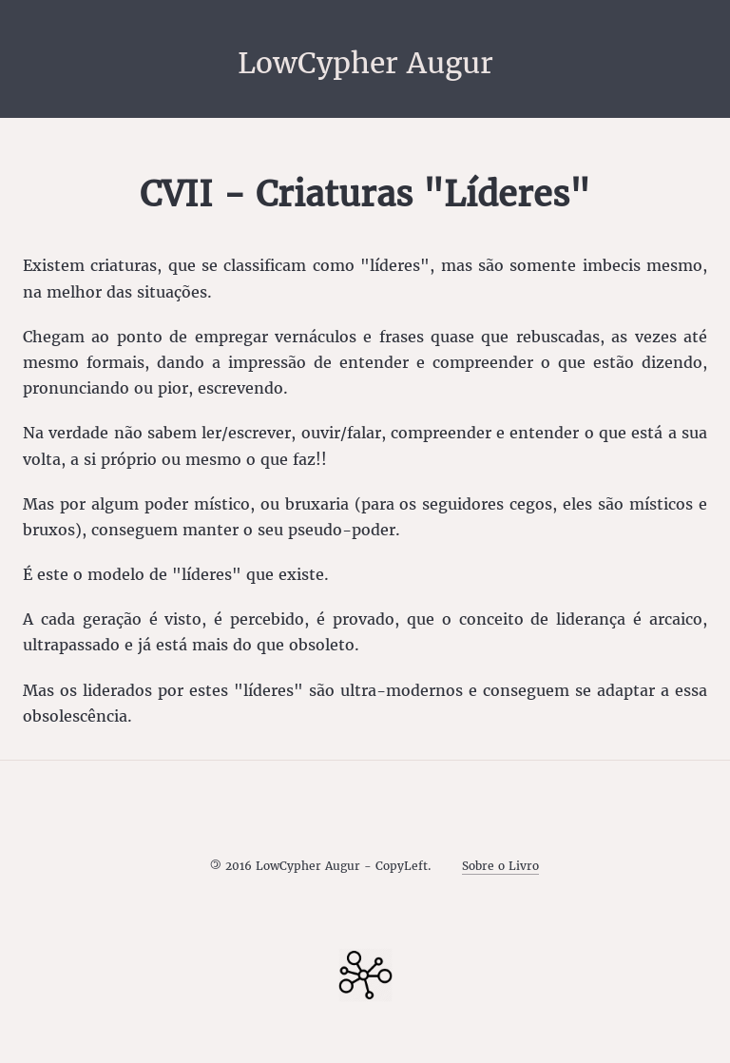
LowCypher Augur (365, 63)
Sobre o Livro (500, 866)
